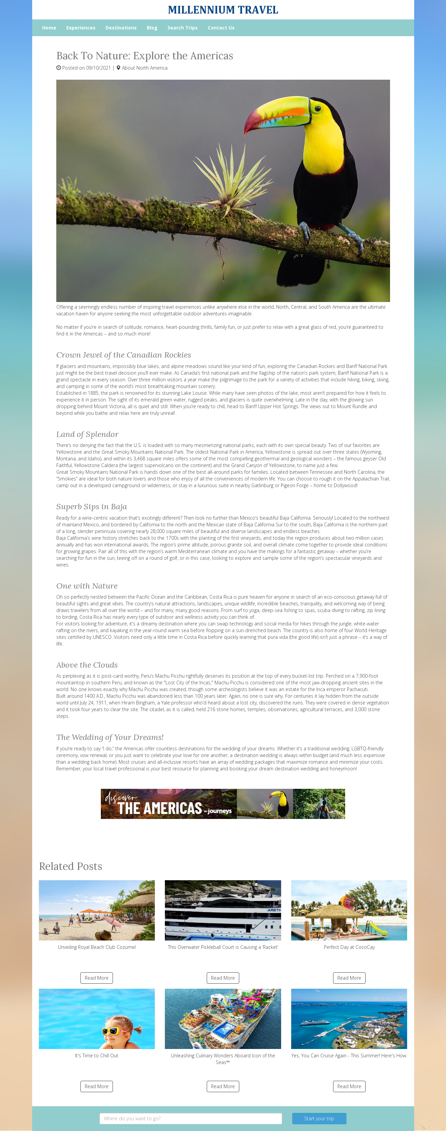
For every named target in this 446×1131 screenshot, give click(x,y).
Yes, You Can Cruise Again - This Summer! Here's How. (349, 1024)
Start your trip (319, 1118)
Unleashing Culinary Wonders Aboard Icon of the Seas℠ (223, 1027)
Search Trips (183, 27)
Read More (97, 978)
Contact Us (221, 27)
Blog (152, 27)
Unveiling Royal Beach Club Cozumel (97, 915)
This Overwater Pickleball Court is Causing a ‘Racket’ (223, 915)
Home (49, 27)
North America (152, 68)
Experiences (80, 27)
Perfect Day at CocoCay (349, 915)
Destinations (121, 27)
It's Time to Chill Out (97, 1024)
